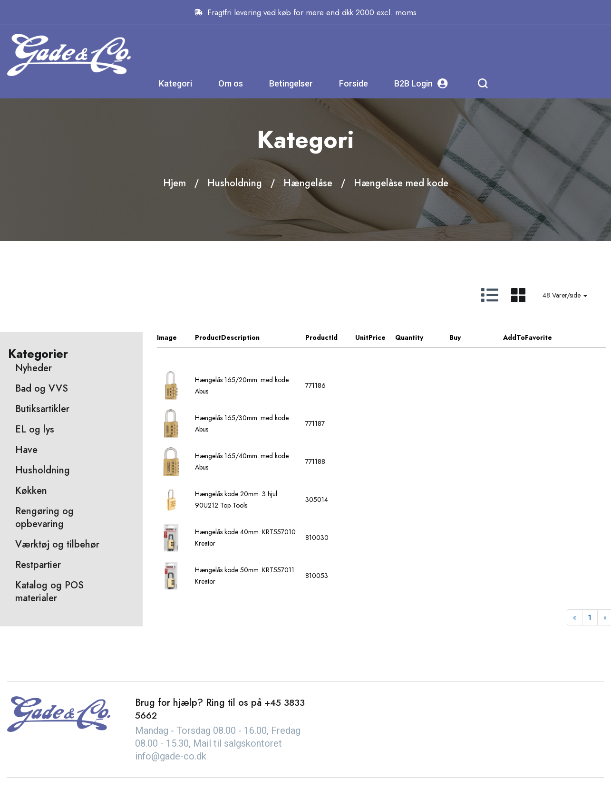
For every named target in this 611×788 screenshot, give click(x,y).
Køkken (31, 491)
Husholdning (234, 183)
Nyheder (33, 368)
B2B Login (514, 50)
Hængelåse (307, 183)
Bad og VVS (41, 389)
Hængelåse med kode (401, 183)
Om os (323, 50)
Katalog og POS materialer (49, 592)
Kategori (268, 50)
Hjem (174, 183)
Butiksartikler (42, 409)
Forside (446, 50)
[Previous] (574, 618)
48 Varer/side (565, 295)
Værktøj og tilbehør (57, 544)
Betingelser (384, 50)
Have (26, 450)
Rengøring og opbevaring (44, 518)
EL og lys (34, 429)
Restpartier (38, 565)
